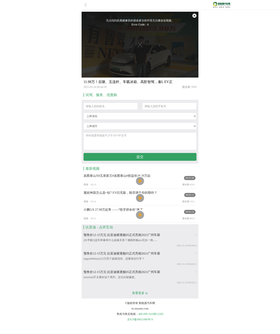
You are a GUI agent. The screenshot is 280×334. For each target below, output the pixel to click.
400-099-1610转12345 (150, 314)
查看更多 (140, 293)
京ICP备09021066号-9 (140, 319)
